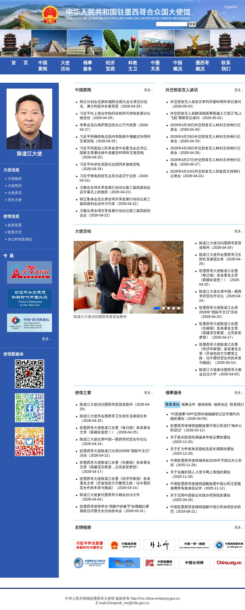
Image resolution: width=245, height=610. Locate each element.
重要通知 (172, 404)
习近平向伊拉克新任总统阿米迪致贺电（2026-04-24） (110, 166)
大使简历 (13, 186)
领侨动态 (221, 404)
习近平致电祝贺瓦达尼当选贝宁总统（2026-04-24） (114, 178)
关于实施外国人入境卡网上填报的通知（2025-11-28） (200, 474)
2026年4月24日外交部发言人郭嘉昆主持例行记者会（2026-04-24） (205, 173)
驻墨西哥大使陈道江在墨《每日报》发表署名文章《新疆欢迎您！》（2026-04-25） (219, 277)
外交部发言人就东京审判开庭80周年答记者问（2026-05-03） (205, 104)
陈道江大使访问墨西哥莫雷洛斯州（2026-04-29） (220, 245)
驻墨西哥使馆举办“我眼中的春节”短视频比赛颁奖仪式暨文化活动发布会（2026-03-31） (114, 508)
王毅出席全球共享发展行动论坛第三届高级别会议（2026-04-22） (115, 213)
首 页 (19, 62)
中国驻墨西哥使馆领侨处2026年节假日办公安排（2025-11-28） (206, 462)
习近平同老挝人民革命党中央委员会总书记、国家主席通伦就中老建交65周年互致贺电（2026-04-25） (115, 152)
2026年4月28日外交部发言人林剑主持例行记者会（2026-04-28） (205, 150)
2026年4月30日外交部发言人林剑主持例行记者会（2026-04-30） (205, 127)
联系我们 (237, 404)
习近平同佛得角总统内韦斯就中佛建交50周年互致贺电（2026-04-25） (115, 138)
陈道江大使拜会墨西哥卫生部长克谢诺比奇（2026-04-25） (220, 259)
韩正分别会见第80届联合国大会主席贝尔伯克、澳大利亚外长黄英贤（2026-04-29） (113, 104)
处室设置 (13, 225)
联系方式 (13, 232)
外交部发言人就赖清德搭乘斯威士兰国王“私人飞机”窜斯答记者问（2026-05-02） (206, 115)
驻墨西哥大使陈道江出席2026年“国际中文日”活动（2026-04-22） (218, 312)
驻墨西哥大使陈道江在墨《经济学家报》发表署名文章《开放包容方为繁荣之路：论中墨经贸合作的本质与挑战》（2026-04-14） (220, 353)
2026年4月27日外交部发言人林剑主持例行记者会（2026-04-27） (205, 162)
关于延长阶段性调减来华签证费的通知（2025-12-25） (200, 439)
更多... (47, 339)
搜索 (192, 24)
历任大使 (13, 200)
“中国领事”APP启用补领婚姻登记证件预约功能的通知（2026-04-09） (205, 416)
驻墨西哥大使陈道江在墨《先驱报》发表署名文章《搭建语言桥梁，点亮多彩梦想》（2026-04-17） (220, 330)
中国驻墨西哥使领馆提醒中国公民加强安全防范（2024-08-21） (205, 509)
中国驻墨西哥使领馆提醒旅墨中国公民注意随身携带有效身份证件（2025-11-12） (205, 486)
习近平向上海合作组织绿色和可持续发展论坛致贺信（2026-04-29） (115, 115)
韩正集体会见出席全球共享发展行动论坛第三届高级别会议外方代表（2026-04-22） (115, 201)
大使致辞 (13, 179)
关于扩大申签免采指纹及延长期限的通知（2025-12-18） (202, 451)
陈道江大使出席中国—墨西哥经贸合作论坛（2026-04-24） (220, 295)
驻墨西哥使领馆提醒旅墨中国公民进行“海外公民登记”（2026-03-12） (206, 428)
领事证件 (188, 404)
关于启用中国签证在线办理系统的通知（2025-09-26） (200, 497)
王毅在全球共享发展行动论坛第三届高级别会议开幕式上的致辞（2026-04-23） (115, 189)
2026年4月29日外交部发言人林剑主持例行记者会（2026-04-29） (205, 138)
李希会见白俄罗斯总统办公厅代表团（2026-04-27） (114, 127)
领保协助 (205, 404)
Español (230, 7)
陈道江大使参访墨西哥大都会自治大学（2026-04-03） (220, 372)
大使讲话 (13, 193)
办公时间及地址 (18, 239)
